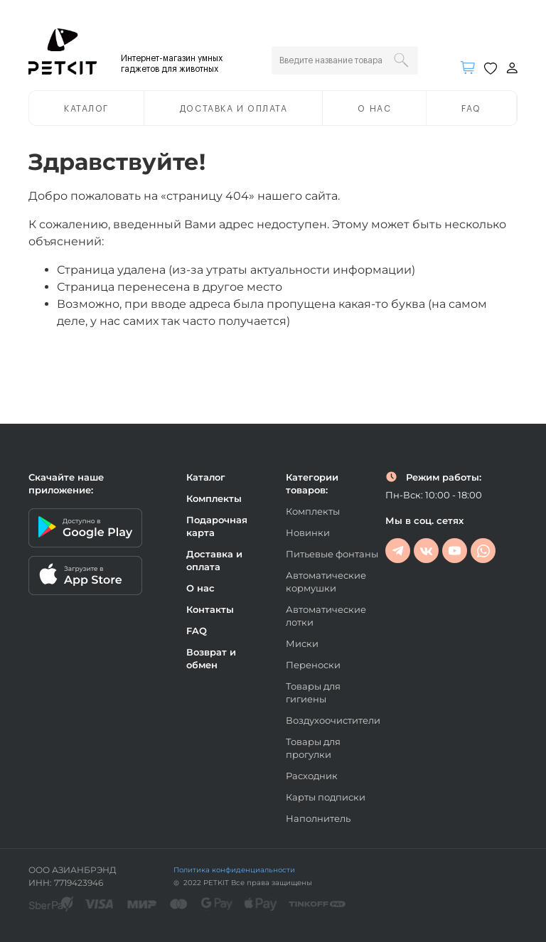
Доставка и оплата (233, 109)
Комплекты (214, 498)
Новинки (308, 532)
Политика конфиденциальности (234, 869)
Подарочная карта (216, 526)
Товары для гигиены (313, 692)
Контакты (210, 609)
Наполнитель (318, 818)
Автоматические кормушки (326, 581)
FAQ (471, 109)
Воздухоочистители (333, 720)
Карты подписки (325, 797)
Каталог (86, 109)
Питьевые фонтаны (332, 554)
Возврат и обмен (211, 658)
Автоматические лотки (326, 616)
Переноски (313, 664)
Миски (302, 643)
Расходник (312, 775)
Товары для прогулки (313, 748)
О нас (374, 109)
